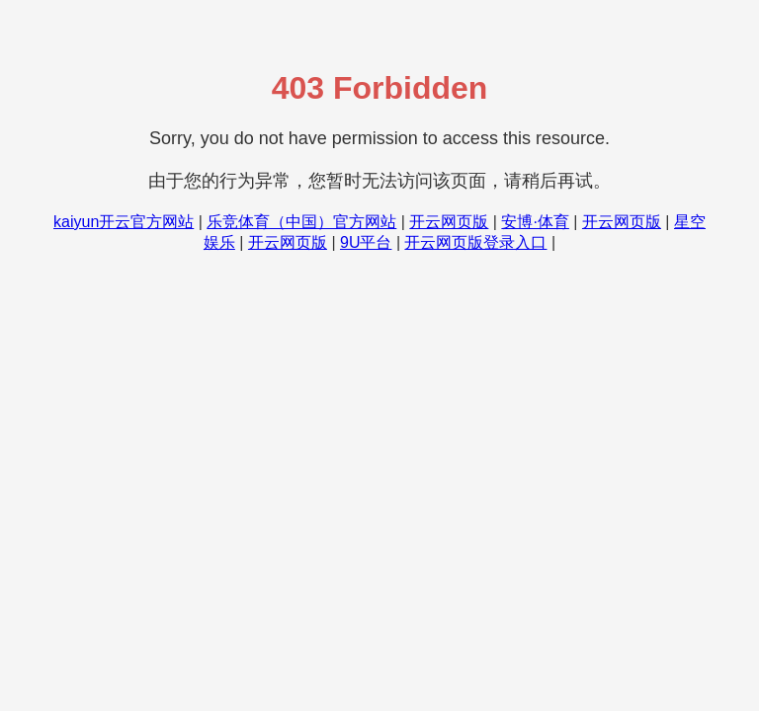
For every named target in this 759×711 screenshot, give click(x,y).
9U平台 (365, 242)
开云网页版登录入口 (475, 242)
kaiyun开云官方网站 (123, 221)
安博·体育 (534, 221)
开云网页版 (448, 221)
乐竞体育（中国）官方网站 (301, 221)
